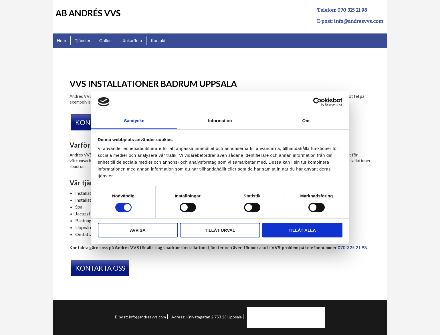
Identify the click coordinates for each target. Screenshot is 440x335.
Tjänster (82, 40)
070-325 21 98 (352, 10)
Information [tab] (220, 120)
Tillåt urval (220, 230)
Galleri (105, 40)
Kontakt (158, 40)
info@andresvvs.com (358, 21)
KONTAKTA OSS (100, 268)
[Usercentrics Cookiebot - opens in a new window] (317, 102)
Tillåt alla (302, 230)
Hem (61, 40)
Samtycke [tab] (134, 120)
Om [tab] (305, 120)
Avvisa (138, 230)
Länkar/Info (131, 40)
